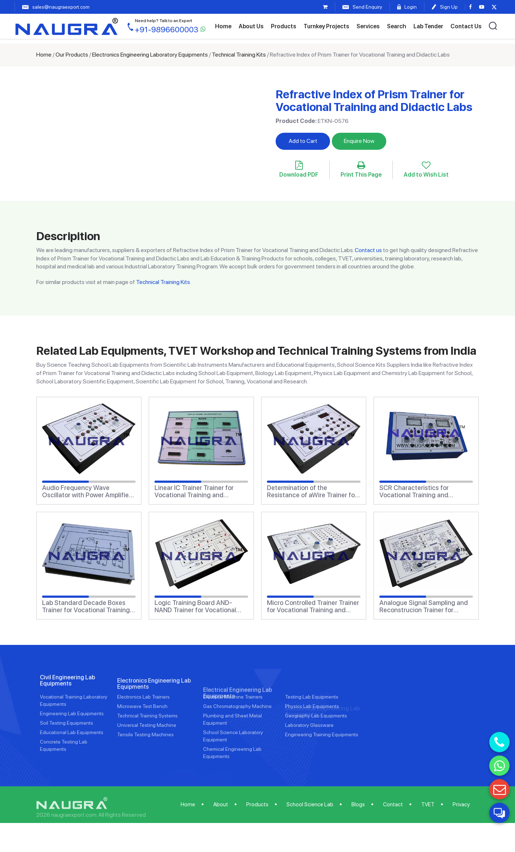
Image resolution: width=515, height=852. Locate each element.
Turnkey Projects (326, 26)
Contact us (368, 250)
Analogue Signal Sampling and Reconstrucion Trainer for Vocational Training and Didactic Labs (423, 606)
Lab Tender (428, 26)
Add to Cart (303, 140)
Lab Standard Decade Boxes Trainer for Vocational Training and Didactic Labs (86, 606)
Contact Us (466, 26)
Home (223, 26)
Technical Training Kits (239, 54)
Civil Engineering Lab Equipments (67, 715)
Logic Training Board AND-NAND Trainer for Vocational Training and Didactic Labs (195, 606)
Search (396, 26)
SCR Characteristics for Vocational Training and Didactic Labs (414, 491)
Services (368, 26)
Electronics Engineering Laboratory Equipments (150, 54)
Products (283, 26)
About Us (251, 26)
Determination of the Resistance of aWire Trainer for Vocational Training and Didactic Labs (312, 491)
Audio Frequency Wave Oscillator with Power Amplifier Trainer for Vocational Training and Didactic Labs (86, 491)
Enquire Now (359, 140)
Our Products (71, 54)
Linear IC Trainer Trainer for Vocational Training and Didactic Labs (194, 491)
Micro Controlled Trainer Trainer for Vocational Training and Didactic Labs (313, 606)
